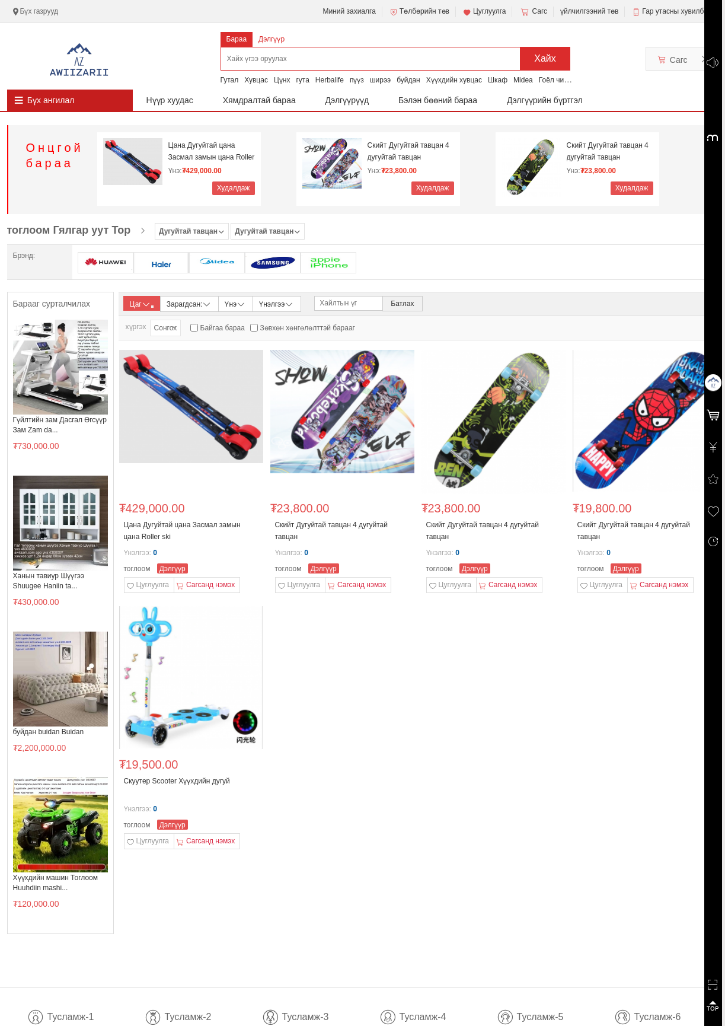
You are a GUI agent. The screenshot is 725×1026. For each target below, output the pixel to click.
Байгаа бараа (222, 328)
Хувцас (256, 80)
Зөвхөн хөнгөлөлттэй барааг (307, 328)
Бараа (236, 39)
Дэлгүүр (271, 39)
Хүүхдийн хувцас (454, 80)
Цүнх (282, 80)
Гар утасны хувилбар (676, 11)
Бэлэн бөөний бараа (437, 100)
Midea (523, 80)
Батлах (402, 303)
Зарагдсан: (189, 303)
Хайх (545, 58)
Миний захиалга (348, 11)
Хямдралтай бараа (259, 100)
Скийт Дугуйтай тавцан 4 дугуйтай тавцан (408, 151)
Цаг (142, 304)
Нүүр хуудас (169, 100)
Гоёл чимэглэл (563, 80)
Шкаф (497, 80)
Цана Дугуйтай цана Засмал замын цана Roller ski (211, 151)
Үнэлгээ (276, 303)
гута (302, 80)
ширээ (380, 80)
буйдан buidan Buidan (48, 732)
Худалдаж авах (233, 189)
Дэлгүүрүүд (347, 100)
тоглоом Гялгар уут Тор (69, 230)
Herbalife (329, 80)
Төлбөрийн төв (419, 12)
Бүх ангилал (51, 100)
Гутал (230, 80)
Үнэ (235, 303)
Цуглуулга (484, 12)
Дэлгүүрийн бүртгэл (545, 100)
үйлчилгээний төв (589, 11)
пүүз (357, 80)
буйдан (408, 80)
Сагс (533, 12)
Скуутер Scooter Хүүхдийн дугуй (177, 781)
